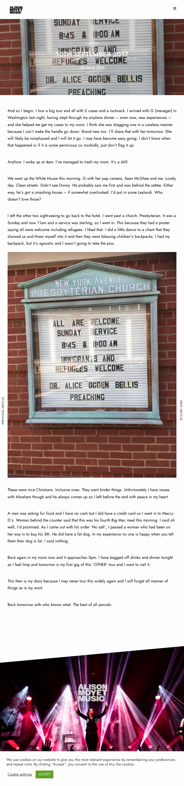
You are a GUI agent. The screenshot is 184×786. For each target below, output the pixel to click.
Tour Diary (92, 43)
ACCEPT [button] (44, 774)
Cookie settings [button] (20, 774)
